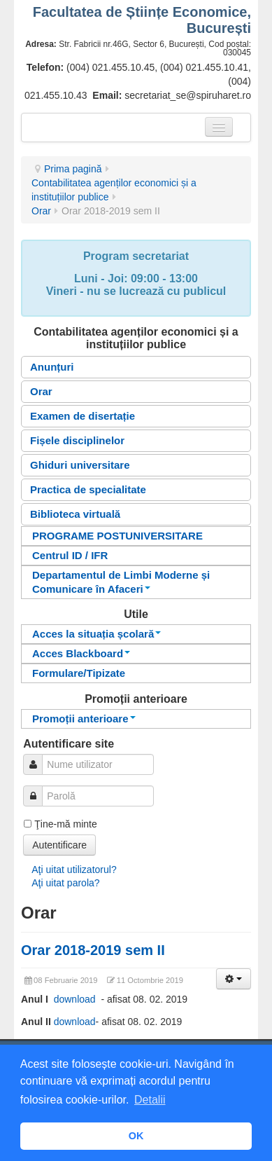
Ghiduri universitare (80, 465)
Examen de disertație (82, 416)
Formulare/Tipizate (78, 673)
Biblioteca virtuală (75, 514)
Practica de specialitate (88, 489)
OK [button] (136, 1135)
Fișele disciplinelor (77, 440)
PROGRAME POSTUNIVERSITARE (117, 536)
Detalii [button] (149, 1100)
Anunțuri (51, 367)
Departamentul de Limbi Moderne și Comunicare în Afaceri (121, 582)
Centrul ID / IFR (70, 555)
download (77, 999)
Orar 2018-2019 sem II (93, 950)
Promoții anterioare (84, 718)
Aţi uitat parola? (65, 882)
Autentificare (59, 845)
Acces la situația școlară (96, 634)
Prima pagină (73, 168)
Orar (41, 211)
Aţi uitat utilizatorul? (73, 869)
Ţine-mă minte (65, 824)
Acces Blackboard (81, 653)
